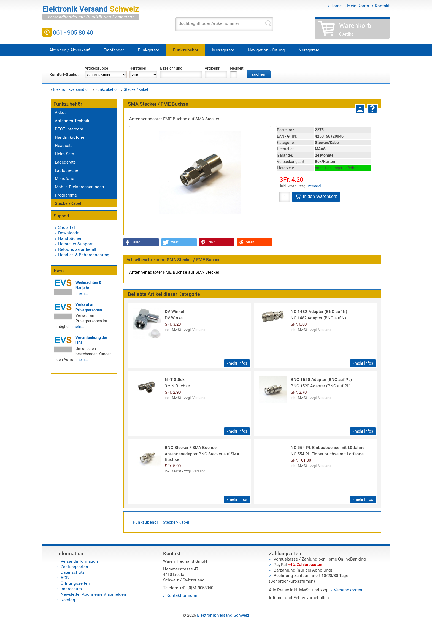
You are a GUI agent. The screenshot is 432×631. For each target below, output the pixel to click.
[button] (141, 242)
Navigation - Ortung (266, 50)
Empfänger (113, 50)
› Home (335, 5)
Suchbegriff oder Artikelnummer (209, 23)
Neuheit (237, 68)
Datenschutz (73, 572)
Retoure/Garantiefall (77, 249)
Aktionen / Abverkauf (69, 50)
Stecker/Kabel (136, 89)
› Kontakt (381, 5)
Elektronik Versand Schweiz (223, 615)
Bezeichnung (171, 68)
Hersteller (137, 68)
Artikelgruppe (96, 68)
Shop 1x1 (67, 227)
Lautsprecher (67, 170)
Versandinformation (79, 561)
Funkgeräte (148, 50)
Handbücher (70, 238)
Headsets (64, 145)
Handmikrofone (69, 137)
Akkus (61, 112)
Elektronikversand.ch (71, 89)
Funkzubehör (185, 50)
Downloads (68, 232)
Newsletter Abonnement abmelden (93, 594)
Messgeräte (223, 50)
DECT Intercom (69, 129)
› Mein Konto (357, 5)
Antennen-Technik (72, 120)
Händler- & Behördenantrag (83, 254)
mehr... (82, 293)
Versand (314, 185)
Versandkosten (348, 589)
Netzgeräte (309, 50)
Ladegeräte (65, 162)
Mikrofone (64, 178)
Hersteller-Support (75, 243)
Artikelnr (212, 68)
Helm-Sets (64, 153)
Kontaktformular (181, 595)
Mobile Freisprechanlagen (79, 186)
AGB (65, 577)
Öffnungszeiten (75, 583)
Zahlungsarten (74, 566)
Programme (66, 195)
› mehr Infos (237, 363)
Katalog (68, 599)
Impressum (71, 588)
